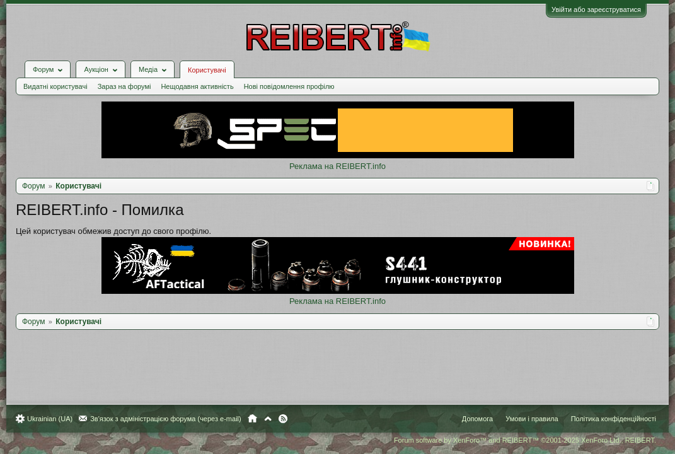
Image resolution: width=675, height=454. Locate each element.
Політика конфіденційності (607, 418)
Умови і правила (525, 418)
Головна (258, 418)
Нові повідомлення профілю (295, 77)
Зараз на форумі (131, 77)
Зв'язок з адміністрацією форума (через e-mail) (172, 418)
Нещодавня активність (203, 77)
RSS (289, 418)
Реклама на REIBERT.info (337, 156)
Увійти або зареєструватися (590, 9)
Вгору (274, 418)
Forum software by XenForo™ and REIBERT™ (519, 440)
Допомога (471, 418)
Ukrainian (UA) (56, 418)
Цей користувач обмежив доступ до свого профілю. (119, 221)
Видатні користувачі (62, 77)
